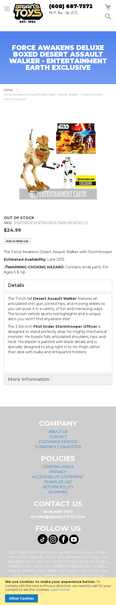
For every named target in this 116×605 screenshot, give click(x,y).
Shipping (58, 492)
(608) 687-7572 (71, 6)
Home (8, 90)
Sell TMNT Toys (53, 571)
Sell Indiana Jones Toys (57, 575)
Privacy (58, 472)
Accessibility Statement (58, 477)
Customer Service (58, 442)
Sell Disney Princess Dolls (70, 566)
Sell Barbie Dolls (67, 552)
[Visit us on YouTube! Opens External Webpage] (74, 539)
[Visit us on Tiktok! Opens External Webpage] (43, 539)
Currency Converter (58, 447)
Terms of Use (58, 482)
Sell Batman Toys (73, 557)
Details (16, 285)
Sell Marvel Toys (37, 557)
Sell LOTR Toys (83, 571)
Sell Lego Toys (83, 562)
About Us (58, 431)
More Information (29, 379)
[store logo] (28, 13)
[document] (58, 591)
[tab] (58, 286)
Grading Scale (58, 466)
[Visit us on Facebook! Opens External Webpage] (63, 539)
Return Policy (58, 487)
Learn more (59, 589)
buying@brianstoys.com (58, 517)
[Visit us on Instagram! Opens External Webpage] (53, 539)
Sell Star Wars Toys (28, 552)
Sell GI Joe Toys (52, 562)
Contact (58, 437)
